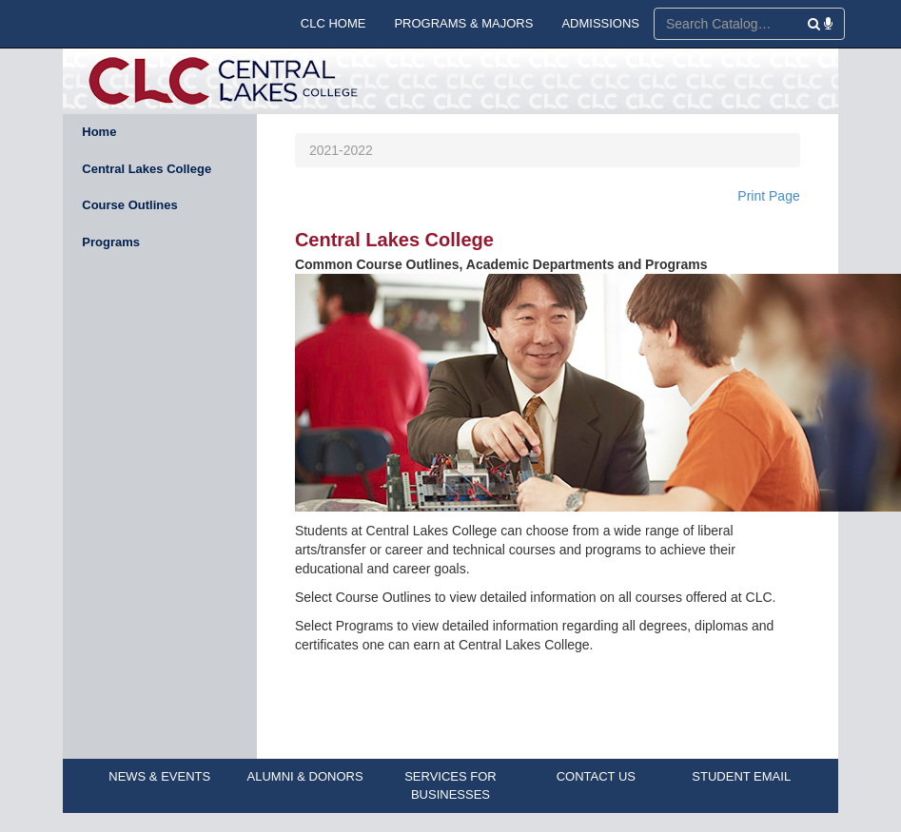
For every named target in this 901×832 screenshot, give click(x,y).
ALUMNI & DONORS (305, 776)
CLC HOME (333, 23)
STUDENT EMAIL (741, 776)
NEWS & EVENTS (159, 776)
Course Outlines (129, 205)
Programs (111, 242)
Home (99, 132)
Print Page (768, 195)
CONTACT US (596, 776)
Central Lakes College (146, 169)
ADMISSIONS (600, 23)
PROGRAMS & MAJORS (463, 23)
